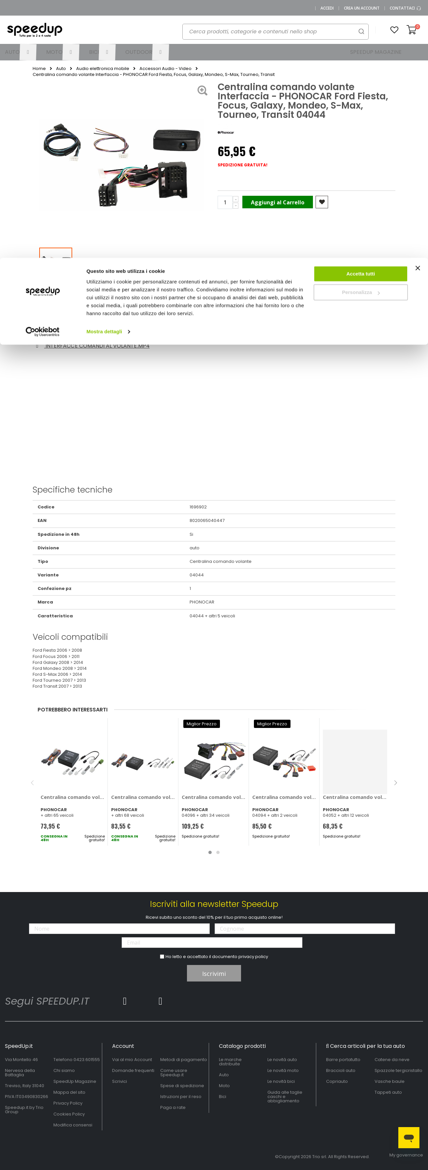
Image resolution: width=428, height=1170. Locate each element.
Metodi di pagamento (183, 1059)
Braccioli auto (340, 1070)
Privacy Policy (67, 1103)
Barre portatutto (343, 1059)
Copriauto (337, 1081)
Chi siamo (64, 1070)
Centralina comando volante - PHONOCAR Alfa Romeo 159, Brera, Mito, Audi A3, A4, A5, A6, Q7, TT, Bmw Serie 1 (143, 797)
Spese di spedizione (182, 1086)
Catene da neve (392, 1059)
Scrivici (119, 1081)
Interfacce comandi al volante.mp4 (92, 346)
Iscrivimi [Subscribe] (214, 974)
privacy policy (253, 956)
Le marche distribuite (230, 1061)
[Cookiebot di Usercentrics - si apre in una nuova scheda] (43, 74)
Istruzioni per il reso (180, 1096)
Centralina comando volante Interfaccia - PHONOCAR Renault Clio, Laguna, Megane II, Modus (284, 797)
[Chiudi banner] (417, 13)
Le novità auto (282, 1059)
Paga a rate (173, 1107)
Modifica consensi (72, 1125)
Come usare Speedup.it (173, 1072)
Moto (224, 1086)
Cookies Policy (69, 1114)
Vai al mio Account (132, 1059)
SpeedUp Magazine (74, 1081)
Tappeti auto (388, 1092)
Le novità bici (281, 1081)
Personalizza (361, 35)
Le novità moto (283, 1070)
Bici (222, 1096)
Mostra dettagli (104, 74)
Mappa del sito (69, 1092)
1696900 (280, 331)
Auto (224, 1075)
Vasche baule (390, 1081)
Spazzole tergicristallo (398, 1070)
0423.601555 (87, 1059)
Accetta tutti (361, 16)
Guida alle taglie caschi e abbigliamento (284, 1096)
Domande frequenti (133, 1070)
